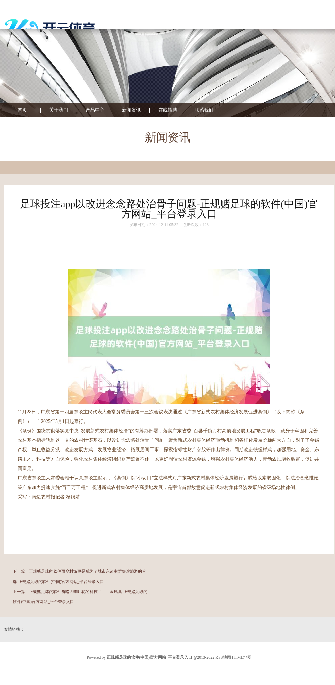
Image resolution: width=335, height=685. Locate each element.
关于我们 (58, 110)
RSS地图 (223, 657)
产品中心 (95, 110)
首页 (22, 110)
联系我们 (204, 110)
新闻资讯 (131, 110)
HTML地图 (242, 657)
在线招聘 (167, 110)
